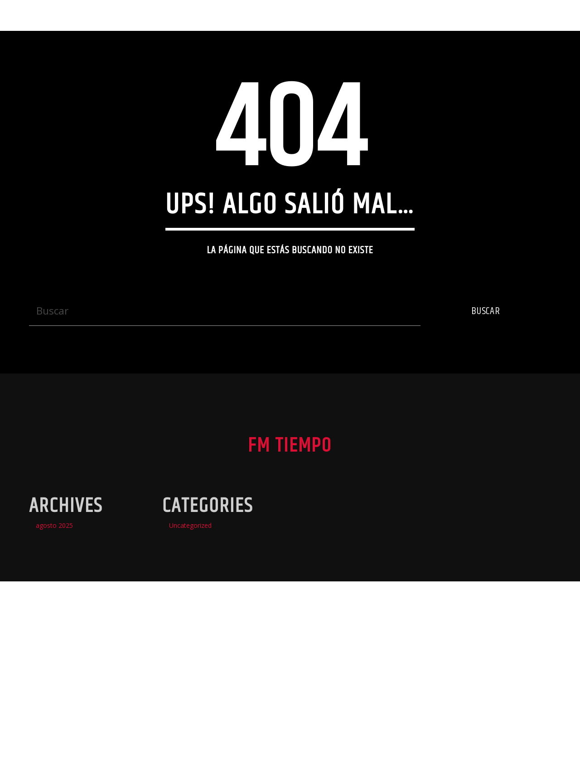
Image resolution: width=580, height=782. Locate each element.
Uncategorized (190, 686)
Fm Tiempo (40, 15)
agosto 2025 (54, 686)
